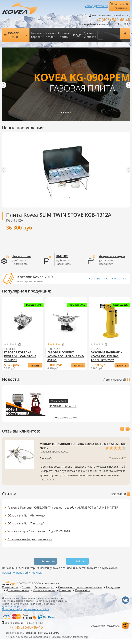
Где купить (113, 587)
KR (106, 278)
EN (98, 278)
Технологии (21, 256)
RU (90, 278)
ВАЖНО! (62, 256)
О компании (10, 587)
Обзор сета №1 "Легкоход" (26, 523)
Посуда (77, 35)
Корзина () (121, 5)
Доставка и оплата (90, 35)
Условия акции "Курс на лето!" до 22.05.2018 (39, 531)
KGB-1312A (14, 220)
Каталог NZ (119, 278)
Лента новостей (115, 379)
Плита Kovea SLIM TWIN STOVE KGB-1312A (58, 214)
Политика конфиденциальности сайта (25, 609)
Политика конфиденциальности (30, 539)
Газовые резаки (50, 35)
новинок (36, 572)
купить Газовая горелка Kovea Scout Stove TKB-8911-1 (78, 366)
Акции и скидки (112, 256)
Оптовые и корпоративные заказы (80, 587)
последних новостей (15, 572)
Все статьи (118, 494)
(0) (19, 344)
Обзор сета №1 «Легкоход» (26, 515)
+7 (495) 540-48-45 (113, 19)
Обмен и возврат (44, 590)
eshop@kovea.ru (96, 6)
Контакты (65, 590)
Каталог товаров (14, 35)
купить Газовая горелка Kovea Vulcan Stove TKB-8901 (35, 366)
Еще (100, 35)
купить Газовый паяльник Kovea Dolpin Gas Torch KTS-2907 (121, 366)
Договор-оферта (11, 606)
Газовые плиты (64, 35)
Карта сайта (82, 590)
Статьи (26, 587)
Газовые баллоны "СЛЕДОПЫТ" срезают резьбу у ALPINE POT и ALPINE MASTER (63, 507)
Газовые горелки (37, 35)
